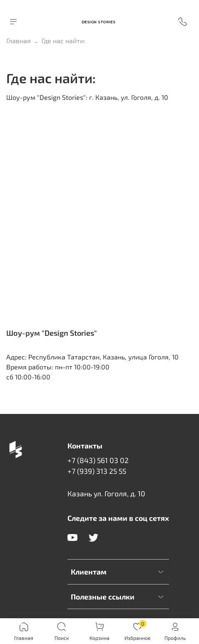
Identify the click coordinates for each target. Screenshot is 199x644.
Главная (18, 41)
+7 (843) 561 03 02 (98, 460)
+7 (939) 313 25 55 (96, 471)
